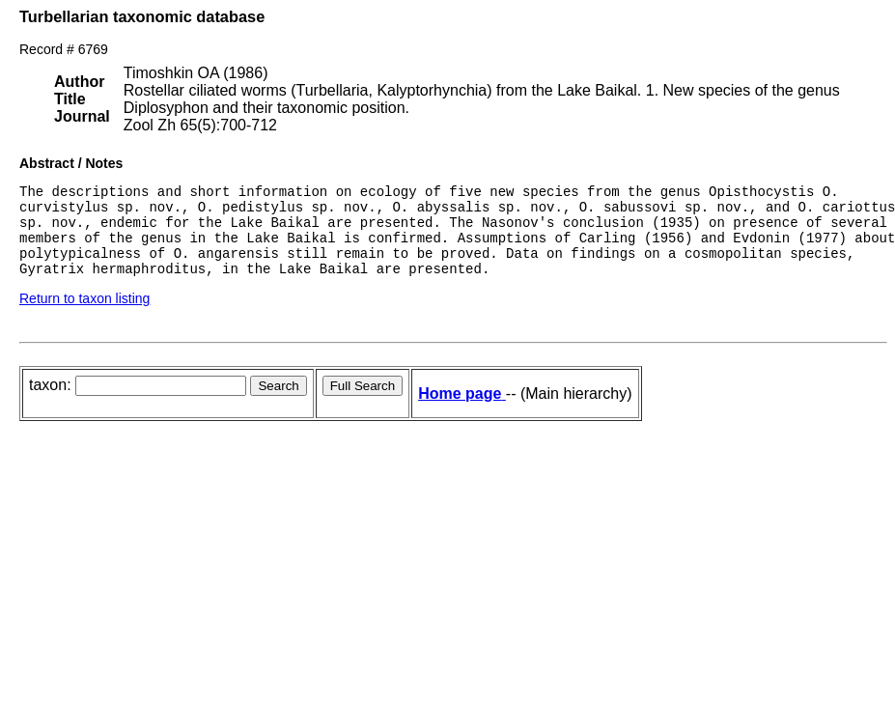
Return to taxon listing (84, 315)
